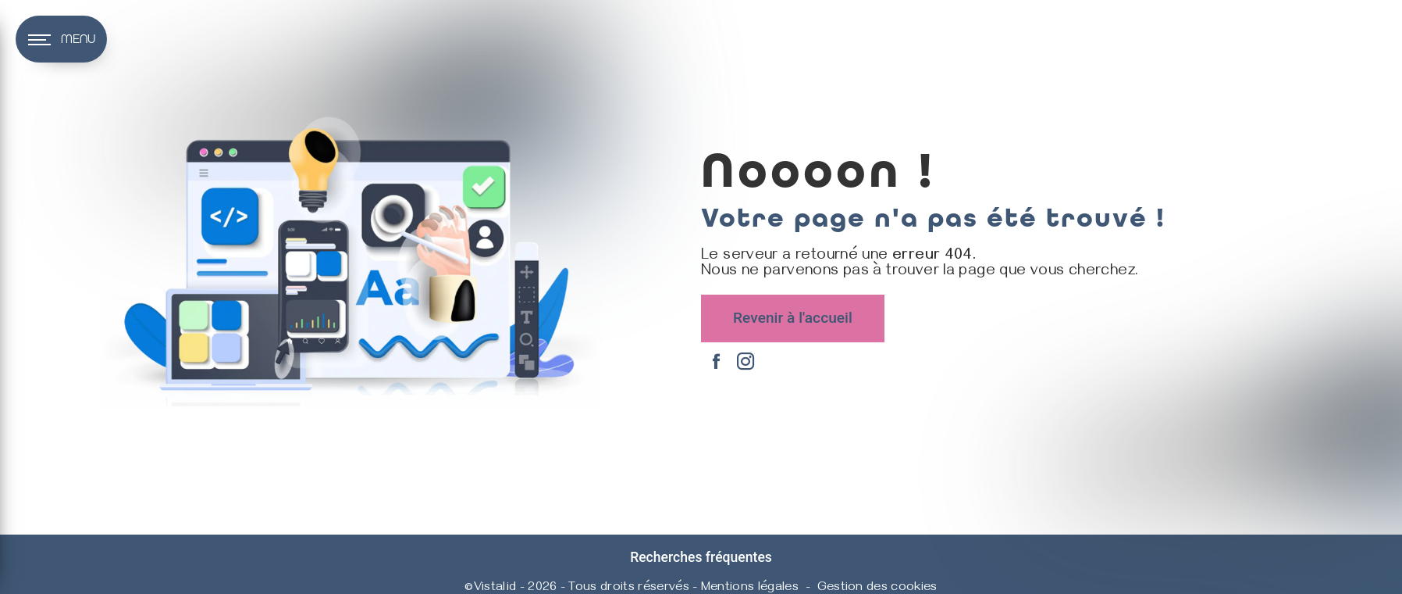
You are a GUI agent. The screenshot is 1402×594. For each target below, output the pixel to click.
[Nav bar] (61, 39)
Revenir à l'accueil (792, 318)
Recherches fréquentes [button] (701, 557)
